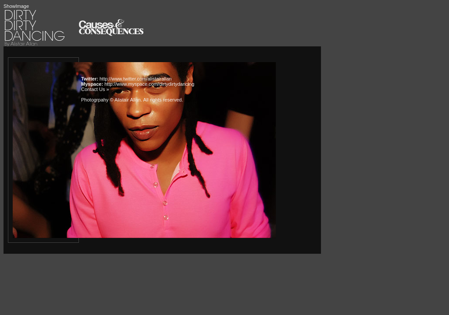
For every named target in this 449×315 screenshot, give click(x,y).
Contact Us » (95, 89)
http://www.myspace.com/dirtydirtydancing (149, 84)
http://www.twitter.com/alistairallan (135, 78)
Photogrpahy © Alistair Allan (111, 99)
